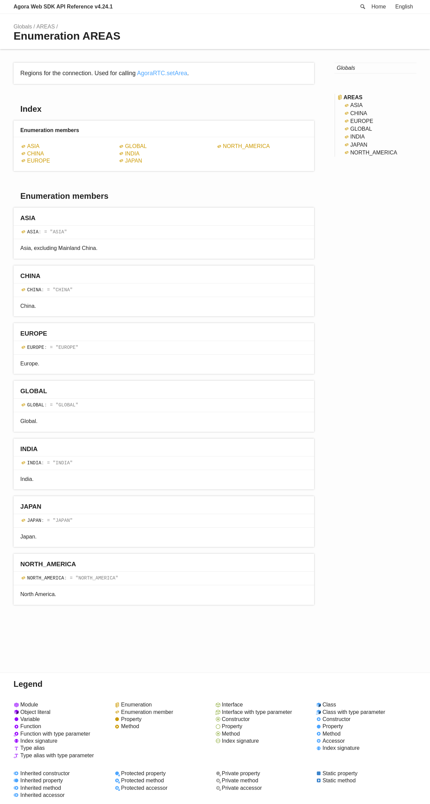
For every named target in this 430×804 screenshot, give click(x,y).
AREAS (46, 26)
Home (378, 6)
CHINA (35, 153)
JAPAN (133, 161)
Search (362, 7)
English (404, 6)
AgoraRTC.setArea (162, 73)
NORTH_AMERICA (246, 146)
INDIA (132, 153)
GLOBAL (136, 146)
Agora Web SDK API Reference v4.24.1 (63, 6)
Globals (23, 26)
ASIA (33, 146)
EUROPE (38, 161)
